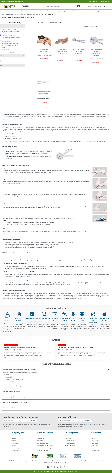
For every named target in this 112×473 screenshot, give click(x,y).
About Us (13, 436)
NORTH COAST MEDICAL (11, 35)
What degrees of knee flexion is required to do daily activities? (21, 369)
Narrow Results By (15, 23)
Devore (7, 61)
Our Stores (14, 441)
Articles (94, 438)
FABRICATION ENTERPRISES (12, 29)
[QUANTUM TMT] (3, 49)
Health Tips (95, 441)
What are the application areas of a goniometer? (17, 397)
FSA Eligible (95, 443)
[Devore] (3, 61)
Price (4, 65)
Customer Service (45, 432)
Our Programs (71, 432)
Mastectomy (83, 11)
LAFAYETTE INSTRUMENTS (12, 45)
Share (6, 358)
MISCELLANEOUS (9, 41)
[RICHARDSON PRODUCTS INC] (3, 43)
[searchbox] (63, 6)
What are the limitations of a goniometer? (15, 408)
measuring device (7, 129)
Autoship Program (44, 318)
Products (40, 23)
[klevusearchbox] (78, 6)
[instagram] (54, 467)
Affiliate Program (70, 445)
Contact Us (90, 6)
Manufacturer (7, 26)
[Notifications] (104, 6)
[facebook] (50, 467)
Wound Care (11, 11)
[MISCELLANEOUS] (3, 41)
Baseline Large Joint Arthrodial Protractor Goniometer (93, 295)
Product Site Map (16, 450)
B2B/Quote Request (42, 450)
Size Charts (95, 445)
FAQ (93, 448)
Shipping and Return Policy (44, 445)
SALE (102, 11)
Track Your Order (42, 436)
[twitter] (46, 467)
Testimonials (14, 443)
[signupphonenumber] (70, 420)
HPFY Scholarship (70, 443)
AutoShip (67, 448)
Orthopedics (45, 11)
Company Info (17, 432)
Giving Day (68, 438)
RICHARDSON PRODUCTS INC (13, 43)
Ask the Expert (96, 450)
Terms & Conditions (42, 443)
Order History (41, 441)
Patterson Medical (88, 118)
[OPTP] (3, 47)
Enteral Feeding (55, 11)
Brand (4, 56)
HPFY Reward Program (71, 436)
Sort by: (86, 26)
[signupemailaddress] (15, 420)
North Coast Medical (99, 118)
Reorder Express (41, 438)
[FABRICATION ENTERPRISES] (3, 29)
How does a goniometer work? (11, 391)
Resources (96, 432)
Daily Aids (65, 11)
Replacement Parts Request (45, 448)
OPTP (6, 47)
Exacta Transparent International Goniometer (64, 295)
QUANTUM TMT (9, 50)
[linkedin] (58, 467)
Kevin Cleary (61, 349)
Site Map (13, 445)
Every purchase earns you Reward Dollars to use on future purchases (105, 326)
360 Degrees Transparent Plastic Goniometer (59, 293)
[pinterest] (65, 467)
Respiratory (36, 11)
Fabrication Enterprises (75, 118)
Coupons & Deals (96, 436)
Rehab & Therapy (94, 11)
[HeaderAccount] (98, 6)
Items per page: (53, 23)
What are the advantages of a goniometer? (15, 402)
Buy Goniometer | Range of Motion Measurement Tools (18, 17)
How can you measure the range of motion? (15, 386)
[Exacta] (3, 59)
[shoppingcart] (106, 6)
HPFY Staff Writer (8, 349)
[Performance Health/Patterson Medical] (3, 31)
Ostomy (28, 11)
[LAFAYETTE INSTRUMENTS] (3, 45)
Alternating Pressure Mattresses (11, 345)
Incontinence (73, 11)
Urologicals (21, 11)
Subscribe (32, 420)
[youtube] (62, 467)
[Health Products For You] (10, 6)
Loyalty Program (69, 441)
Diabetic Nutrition (62, 345)
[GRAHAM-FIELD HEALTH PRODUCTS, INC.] (3, 37)
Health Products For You (9, 118)
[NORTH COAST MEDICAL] (3, 35)
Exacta (7, 59)
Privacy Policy (15, 448)
